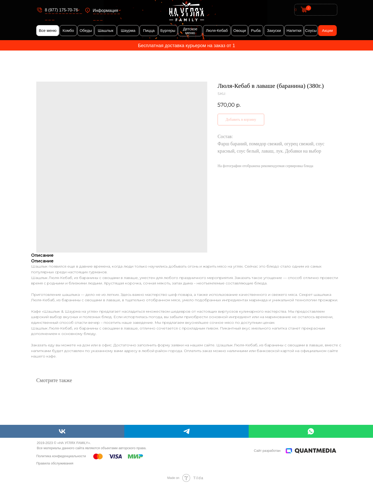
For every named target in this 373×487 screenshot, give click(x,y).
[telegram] (186, 431)
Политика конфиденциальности (61, 456)
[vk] (62, 431)
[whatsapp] (311, 431)
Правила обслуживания (54, 463)
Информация (105, 10)
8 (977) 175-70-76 (61, 10)
